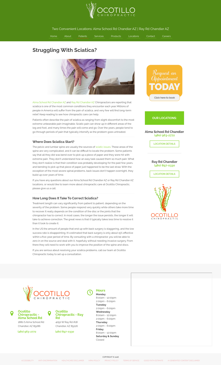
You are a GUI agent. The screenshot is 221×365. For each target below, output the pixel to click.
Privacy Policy (112, 361)
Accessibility (27, 361)
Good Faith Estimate (153, 361)
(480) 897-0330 (164, 165)
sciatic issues (103, 146)
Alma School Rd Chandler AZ (114, 29)
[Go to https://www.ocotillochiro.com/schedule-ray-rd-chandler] (65, 320)
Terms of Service (131, 361)
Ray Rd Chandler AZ (154, 29)
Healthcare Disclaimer (73, 361)
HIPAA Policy (94, 361)
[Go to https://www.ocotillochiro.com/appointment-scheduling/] (27, 320)
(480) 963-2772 (164, 135)
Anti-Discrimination (47, 361)
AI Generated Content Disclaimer (184, 361)
